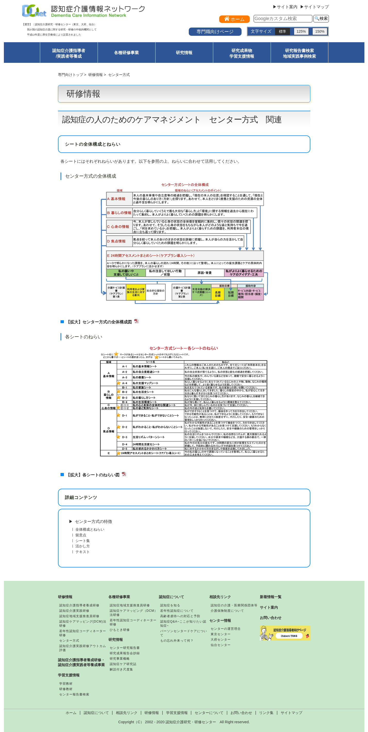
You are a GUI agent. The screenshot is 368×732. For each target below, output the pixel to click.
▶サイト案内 (285, 7)
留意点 (80, 535)
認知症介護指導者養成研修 (79, 605)
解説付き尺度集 (121, 669)
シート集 (82, 541)
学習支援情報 (69, 675)
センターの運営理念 (226, 629)
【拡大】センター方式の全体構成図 (99, 322)
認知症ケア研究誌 (123, 664)
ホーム (71, 713)
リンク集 (266, 713)
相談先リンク (220, 597)
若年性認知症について (177, 611)
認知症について (171, 597)
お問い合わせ (270, 618)
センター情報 (220, 620)
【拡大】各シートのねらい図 (92, 475)
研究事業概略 (120, 658)
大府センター (221, 639)
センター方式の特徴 (93, 521)
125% (301, 31)
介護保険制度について (227, 611)
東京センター (221, 634)
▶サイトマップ (314, 7)
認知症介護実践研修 (74, 611)
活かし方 (82, 546)
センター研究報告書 (125, 648)
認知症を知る (170, 605)
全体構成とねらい (89, 529)
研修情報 (95, 75)
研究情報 (184, 52)
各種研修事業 (126, 52)
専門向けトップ (70, 75)
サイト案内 (269, 607)
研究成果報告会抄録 (125, 653)
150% (319, 31)
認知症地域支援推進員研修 (79, 616)
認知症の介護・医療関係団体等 (234, 605)
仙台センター (221, 645)
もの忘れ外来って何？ (177, 640)
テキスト (82, 552)
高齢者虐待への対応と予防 (180, 616)
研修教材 (66, 689)
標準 (282, 31)
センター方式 (69, 640)
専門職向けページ (215, 31)
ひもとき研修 (120, 630)
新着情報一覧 (270, 597)
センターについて (209, 713)
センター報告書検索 (74, 694)
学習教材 (66, 683)
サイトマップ (291, 713)
